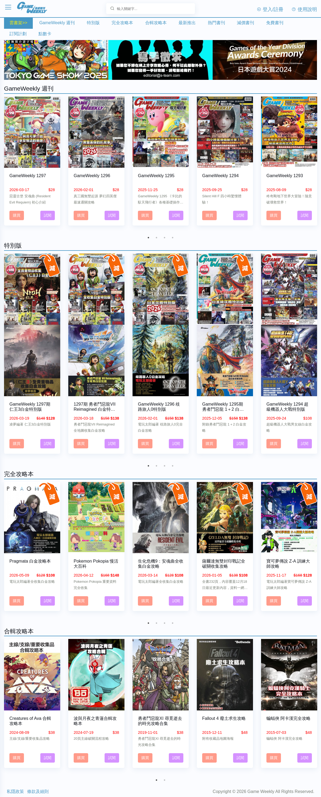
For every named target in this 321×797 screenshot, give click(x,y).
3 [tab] (164, 235)
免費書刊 (274, 22)
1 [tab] (148, 235)
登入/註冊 (269, 9)
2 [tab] (156, 235)
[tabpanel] (32, 162)
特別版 (93, 22)
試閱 (47, 212)
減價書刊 (245, 22)
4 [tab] (172, 235)
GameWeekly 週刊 (57, 22)
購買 (16, 212)
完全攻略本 (122, 22)
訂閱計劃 (18, 33)
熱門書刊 (216, 22)
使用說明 (304, 9)
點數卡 (44, 33)
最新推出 (187, 22)
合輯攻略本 (156, 22)
